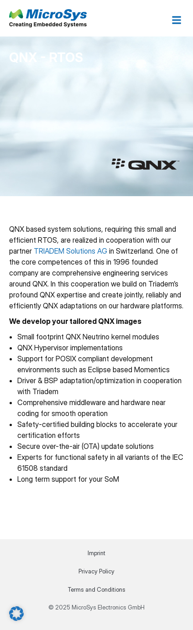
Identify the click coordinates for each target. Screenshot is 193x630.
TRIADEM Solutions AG (70, 250)
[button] (176, 19)
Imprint (96, 553)
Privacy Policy (96, 571)
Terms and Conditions (96, 589)
